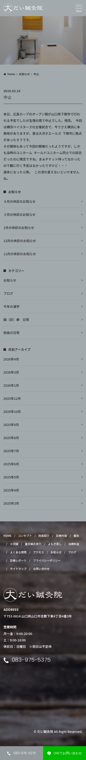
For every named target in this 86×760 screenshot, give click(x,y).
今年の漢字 (11, 306)
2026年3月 (11, 372)
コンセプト (25, 535)
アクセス (38, 552)
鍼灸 (76, 535)
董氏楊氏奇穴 (33, 544)
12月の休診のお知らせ (19, 240)
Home (11, 74)
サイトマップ (18, 569)
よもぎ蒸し (55, 544)
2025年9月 (11, 424)
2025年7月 (11, 451)
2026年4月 (11, 359)
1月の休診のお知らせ (18, 227)
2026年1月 (11, 385)
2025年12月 (12, 398)
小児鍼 (14, 544)
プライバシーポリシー (47, 560)
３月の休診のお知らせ (19, 214)
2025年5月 (11, 477)
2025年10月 (12, 411)
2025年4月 (11, 490)
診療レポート (18, 560)
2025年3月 (11, 503)
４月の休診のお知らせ (19, 201)
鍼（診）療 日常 (16, 319)
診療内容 (61, 535)
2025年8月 (11, 437)
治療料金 (73, 544)
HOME (7, 535)
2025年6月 (11, 464)
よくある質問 (18, 552)
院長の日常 (11, 332)
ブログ (8, 293)
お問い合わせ (41, 569)
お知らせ (24, 74)
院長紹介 (44, 535)
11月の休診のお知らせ (19, 253)
